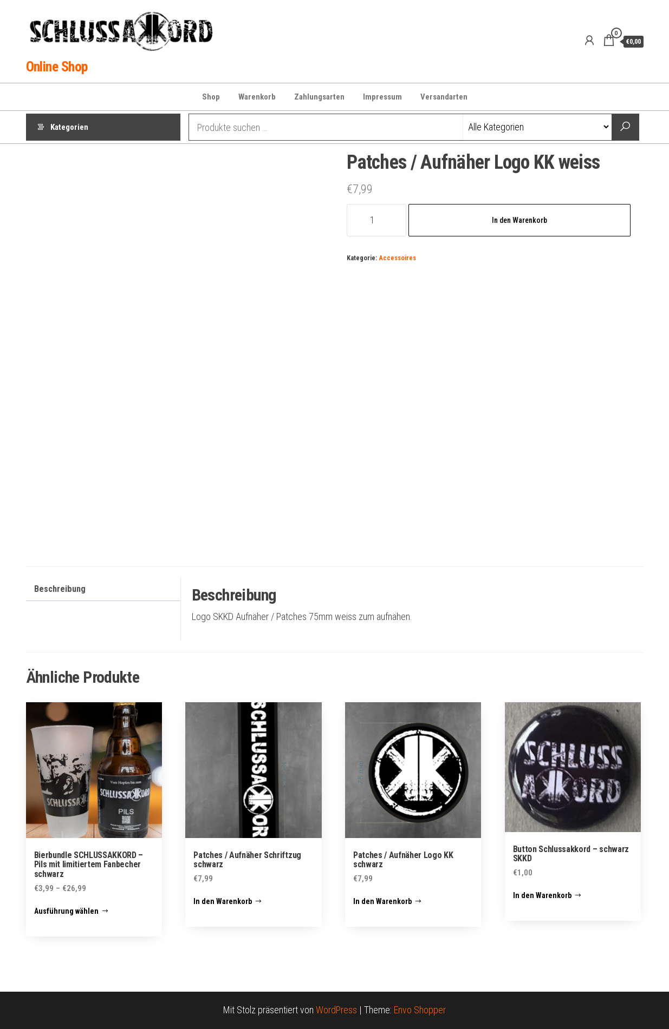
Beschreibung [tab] (60, 589)
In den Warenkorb (519, 220)
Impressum (382, 97)
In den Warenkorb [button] (222, 901)
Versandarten (443, 97)
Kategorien (69, 127)
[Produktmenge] (376, 220)
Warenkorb (257, 97)
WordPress (336, 1009)
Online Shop (57, 66)
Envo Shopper (420, 1009)
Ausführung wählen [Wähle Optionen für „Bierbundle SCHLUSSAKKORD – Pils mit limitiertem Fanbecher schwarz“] (66, 911)
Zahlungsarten (319, 97)
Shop (211, 97)
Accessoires (397, 258)
